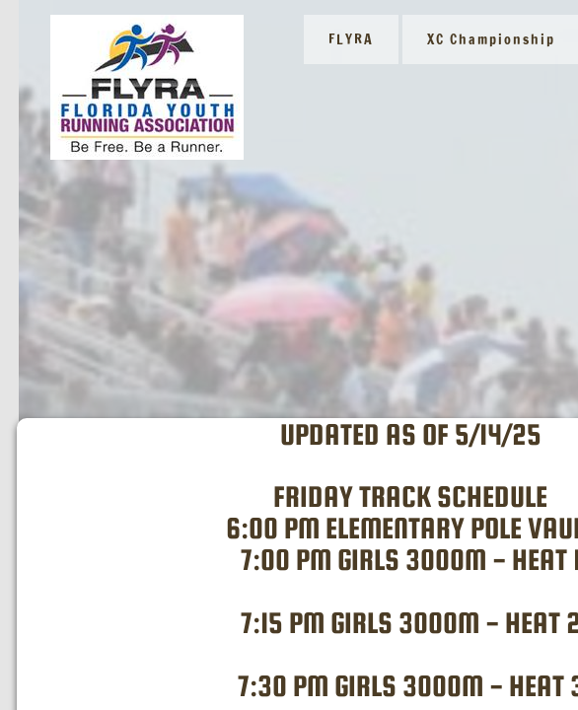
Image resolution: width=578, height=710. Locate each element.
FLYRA (351, 39)
